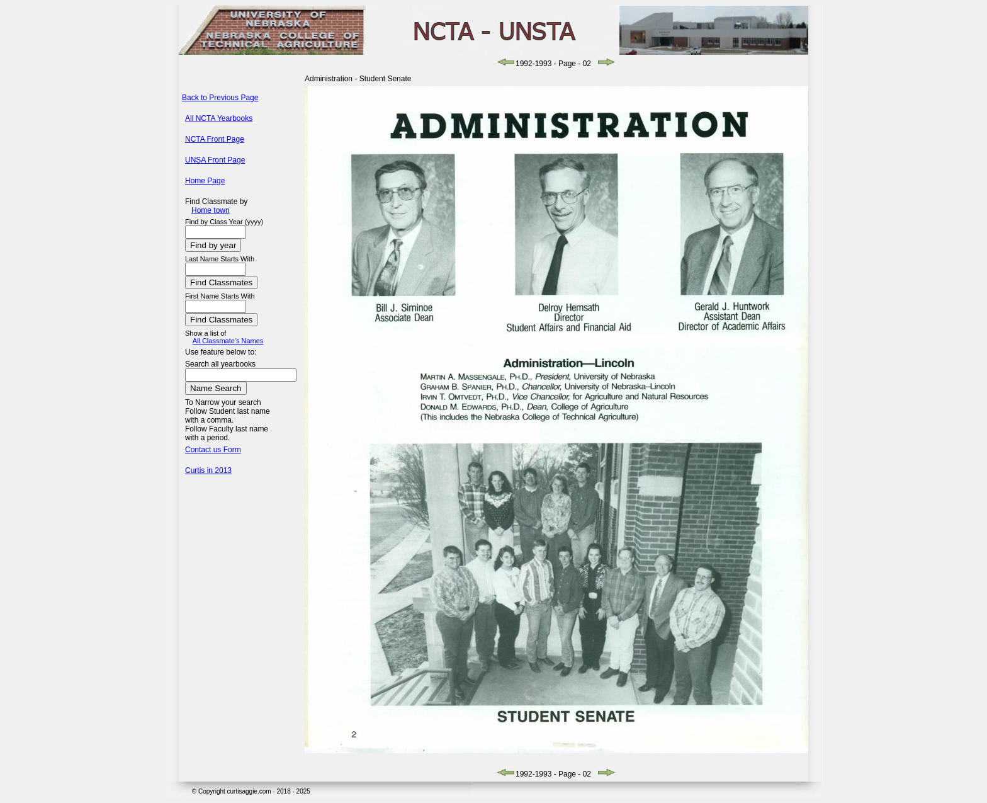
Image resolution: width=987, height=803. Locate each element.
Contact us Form (213, 449)
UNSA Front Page (215, 160)
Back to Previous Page (220, 97)
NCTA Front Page (214, 139)
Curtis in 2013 (208, 470)
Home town (210, 210)
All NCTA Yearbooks (218, 118)
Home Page (205, 180)
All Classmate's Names (228, 341)
